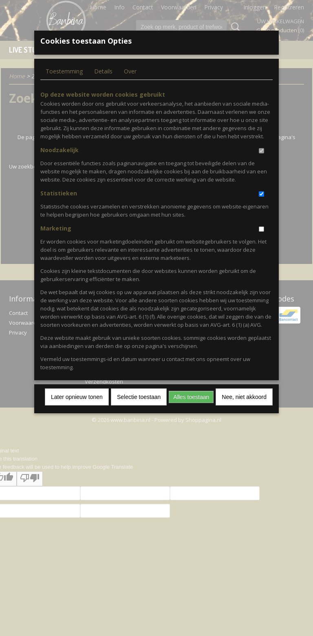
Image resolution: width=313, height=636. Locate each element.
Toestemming (64, 71)
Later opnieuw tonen (77, 397)
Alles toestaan (191, 397)
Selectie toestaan (139, 397)
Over (130, 71)
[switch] (261, 150)
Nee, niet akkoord (244, 397)
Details (103, 71)
